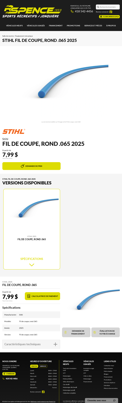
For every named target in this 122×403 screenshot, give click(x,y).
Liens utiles (110, 361)
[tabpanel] (43, 379)
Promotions (73, 25)
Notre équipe (108, 371)
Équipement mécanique (24, 36)
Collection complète (69, 393)
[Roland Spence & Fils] (32, 11)
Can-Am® (66, 384)
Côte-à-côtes (87, 376)
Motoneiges (67, 376)
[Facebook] (110, 11)
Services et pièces (93, 25)
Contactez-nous (109, 365)
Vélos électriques (68, 382)
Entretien (107, 385)
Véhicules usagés (36, 25)
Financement (56, 25)
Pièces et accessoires (111, 388)
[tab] (34, 366)
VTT (64, 373)
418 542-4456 (81, 11)
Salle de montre (8, 36)
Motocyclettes (67, 379)
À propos (111, 25)
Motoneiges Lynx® (69, 390)
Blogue (106, 374)
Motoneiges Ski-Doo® (70, 387)
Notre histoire (108, 368)
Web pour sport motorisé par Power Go (43, 401)
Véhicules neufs (14, 25)
